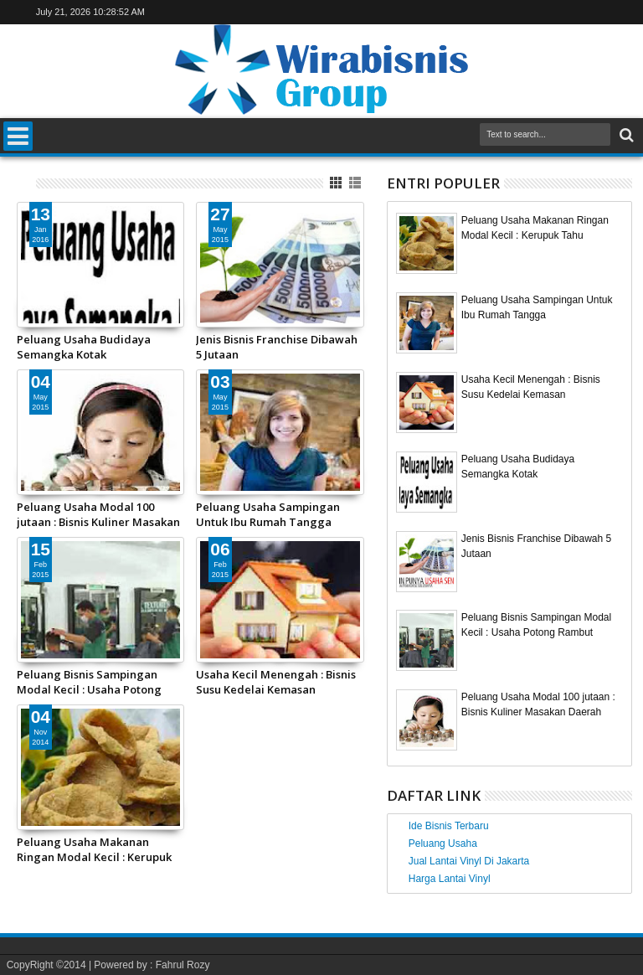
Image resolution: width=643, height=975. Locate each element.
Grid (337, 183)
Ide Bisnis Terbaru (449, 826)
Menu (18, 136)
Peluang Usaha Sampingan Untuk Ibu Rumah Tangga (268, 514)
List (356, 183)
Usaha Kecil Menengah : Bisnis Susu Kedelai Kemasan (276, 682)
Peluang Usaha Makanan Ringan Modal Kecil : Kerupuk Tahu (94, 849)
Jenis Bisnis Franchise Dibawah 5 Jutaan (277, 347)
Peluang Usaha (443, 843)
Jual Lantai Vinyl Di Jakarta (469, 861)
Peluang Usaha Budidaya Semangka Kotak (84, 347)
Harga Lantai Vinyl (450, 879)
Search (625, 135)
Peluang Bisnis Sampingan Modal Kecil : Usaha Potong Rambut (89, 682)
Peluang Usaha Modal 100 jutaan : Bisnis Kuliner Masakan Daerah (98, 514)
